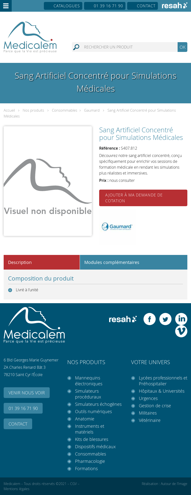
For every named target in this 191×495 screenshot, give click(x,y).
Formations (86, 468)
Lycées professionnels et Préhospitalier (163, 381)
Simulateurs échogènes (98, 404)
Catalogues (67, 6)
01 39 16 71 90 (108, 6)
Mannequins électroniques (88, 381)
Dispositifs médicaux (95, 446)
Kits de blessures (91, 439)
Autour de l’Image (174, 483)
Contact (146, 6)
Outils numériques (93, 411)
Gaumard (92, 110)
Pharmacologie (90, 461)
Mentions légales (16, 488)
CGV (73, 483)
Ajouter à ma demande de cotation (134, 198)
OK (182, 47)
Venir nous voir (27, 393)
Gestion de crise (155, 405)
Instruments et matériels (89, 429)
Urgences (148, 398)
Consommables (64, 110)
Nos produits (33, 110)
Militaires (148, 413)
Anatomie (84, 419)
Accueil (9, 110)
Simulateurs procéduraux (88, 394)
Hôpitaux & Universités (161, 391)
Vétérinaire (150, 420)
